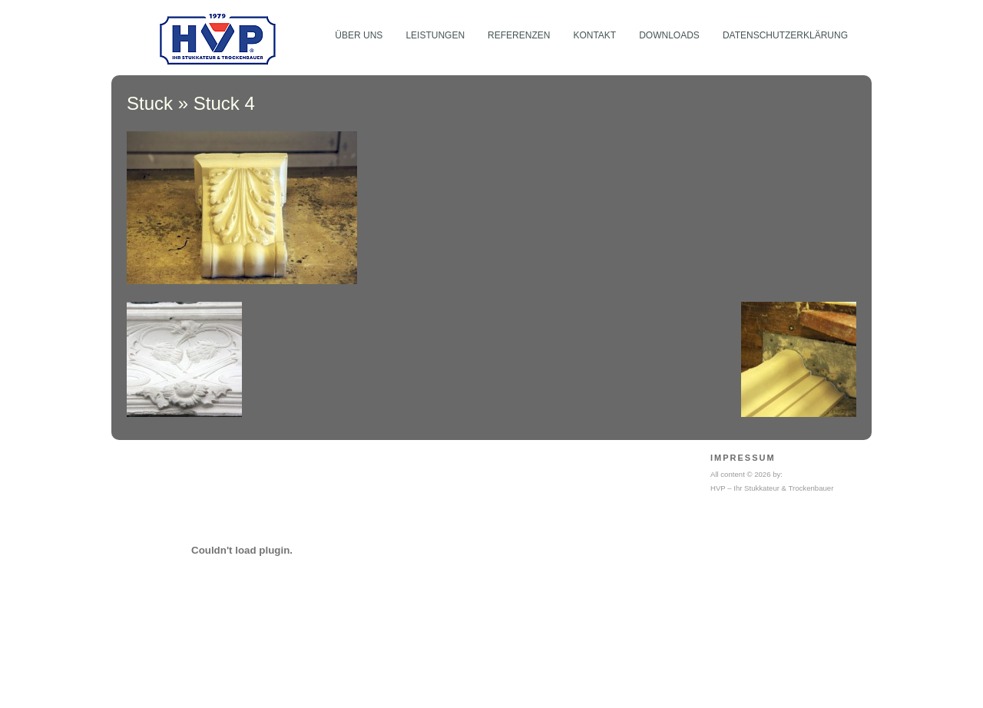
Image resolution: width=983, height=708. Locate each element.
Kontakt (594, 35)
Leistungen (435, 35)
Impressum (743, 457)
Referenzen (519, 35)
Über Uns (358, 35)
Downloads (669, 35)
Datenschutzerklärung (785, 35)
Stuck (150, 103)
